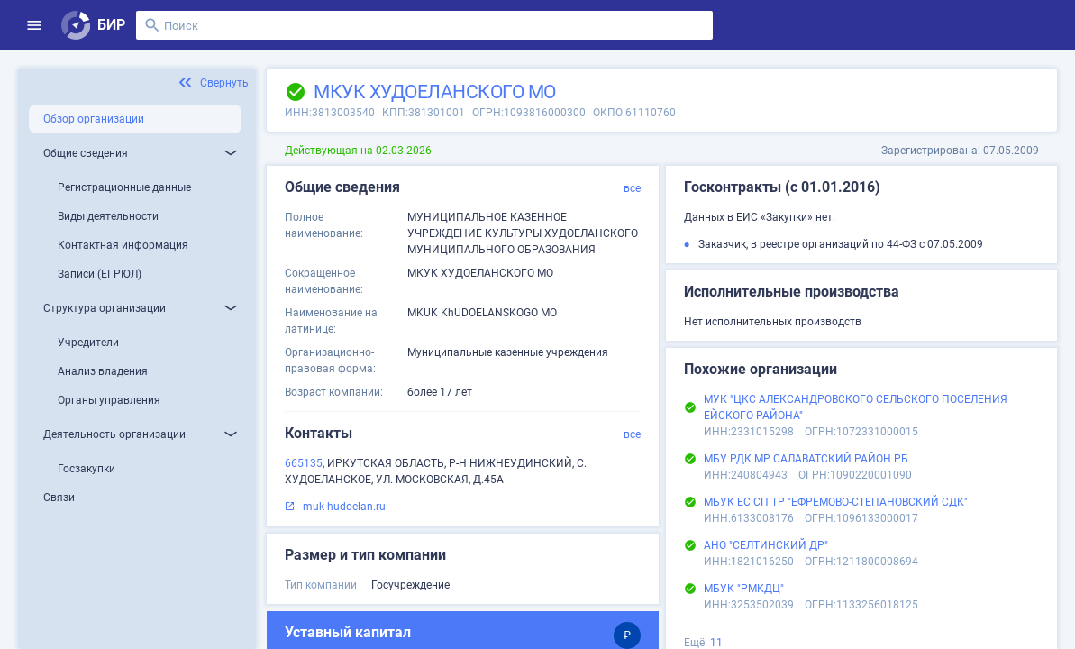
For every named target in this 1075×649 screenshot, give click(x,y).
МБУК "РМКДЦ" (744, 588)
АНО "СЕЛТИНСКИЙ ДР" (766, 545)
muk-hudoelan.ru (344, 506)
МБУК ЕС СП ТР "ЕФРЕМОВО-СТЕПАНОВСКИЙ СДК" (836, 502)
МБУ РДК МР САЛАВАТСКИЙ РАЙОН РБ (806, 458)
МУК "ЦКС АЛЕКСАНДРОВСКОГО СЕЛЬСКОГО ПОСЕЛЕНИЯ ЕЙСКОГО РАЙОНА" (855, 407)
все (632, 188)
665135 (304, 463)
